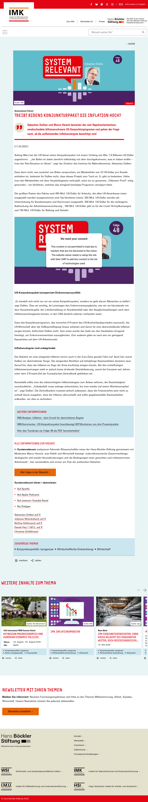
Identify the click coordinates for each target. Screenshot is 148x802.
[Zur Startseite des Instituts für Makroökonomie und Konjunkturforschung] (19, 20)
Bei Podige (23, 506)
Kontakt (77, 736)
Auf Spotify (23, 488)
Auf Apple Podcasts (28, 494)
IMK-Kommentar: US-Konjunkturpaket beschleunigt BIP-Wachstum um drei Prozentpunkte (68, 424)
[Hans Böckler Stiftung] (16, 746)
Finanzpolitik (31, 653)
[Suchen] (143, 32)
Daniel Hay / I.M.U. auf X (28, 527)
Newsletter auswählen (19, 711)
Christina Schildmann (26, 531)
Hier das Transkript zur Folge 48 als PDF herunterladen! (48, 430)
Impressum (79, 745)
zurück (131, 43)
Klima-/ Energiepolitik (14, 653)
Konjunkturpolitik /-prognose (35, 549)
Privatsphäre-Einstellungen (86, 754)
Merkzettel (79, 741)
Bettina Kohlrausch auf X (28, 523)
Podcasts (129, 103)
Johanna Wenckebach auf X (30, 518)
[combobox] (114, 32)
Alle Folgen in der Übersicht (34, 472)
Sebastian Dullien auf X (27, 514)
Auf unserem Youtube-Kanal (32, 500)
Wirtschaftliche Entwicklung (75, 549)
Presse (102, 21)
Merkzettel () (86, 21)
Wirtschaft (103, 549)
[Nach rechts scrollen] (144, 590)
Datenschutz (79, 750)
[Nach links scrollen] (139, 590)
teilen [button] (36, 560)
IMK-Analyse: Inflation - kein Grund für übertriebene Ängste (50, 417)
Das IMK (70, 21)
